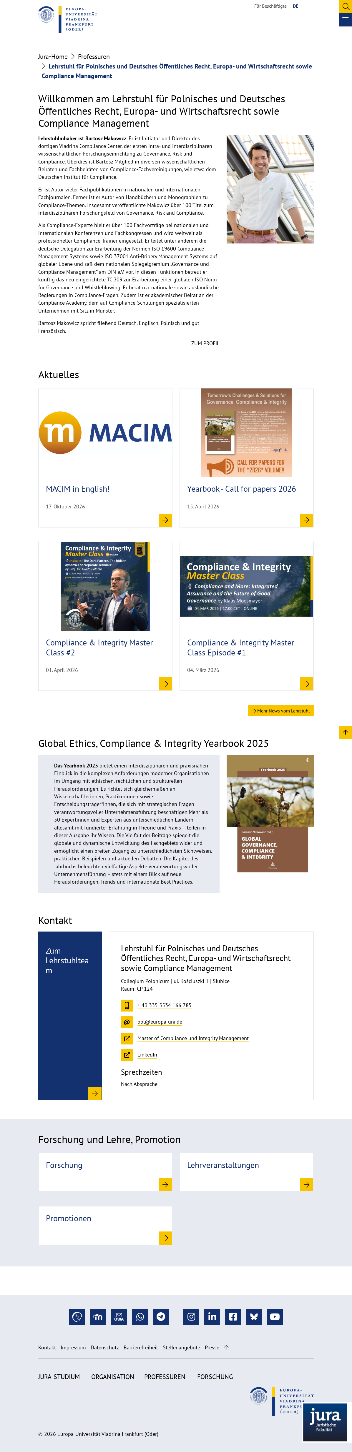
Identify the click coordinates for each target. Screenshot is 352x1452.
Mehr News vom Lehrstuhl (281, 711)
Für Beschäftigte (270, 6)
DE (295, 6)
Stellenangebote (181, 1347)
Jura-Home (53, 56)
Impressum (73, 1347)
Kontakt (47, 1347)
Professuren (94, 56)
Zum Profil (205, 343)
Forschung (215, 1376)
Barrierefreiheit (141, 1347)
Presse (212, 1347)
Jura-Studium (59, 1376)
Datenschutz (105, 1347)
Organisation (112, 1376)
